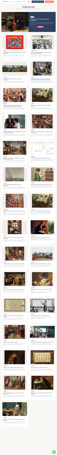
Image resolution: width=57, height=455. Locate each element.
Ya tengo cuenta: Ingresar (38, 1)
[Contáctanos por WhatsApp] (54, 452)
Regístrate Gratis (49, 1)
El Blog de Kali (18, 1)
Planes (12, 1)
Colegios (23, 1)
